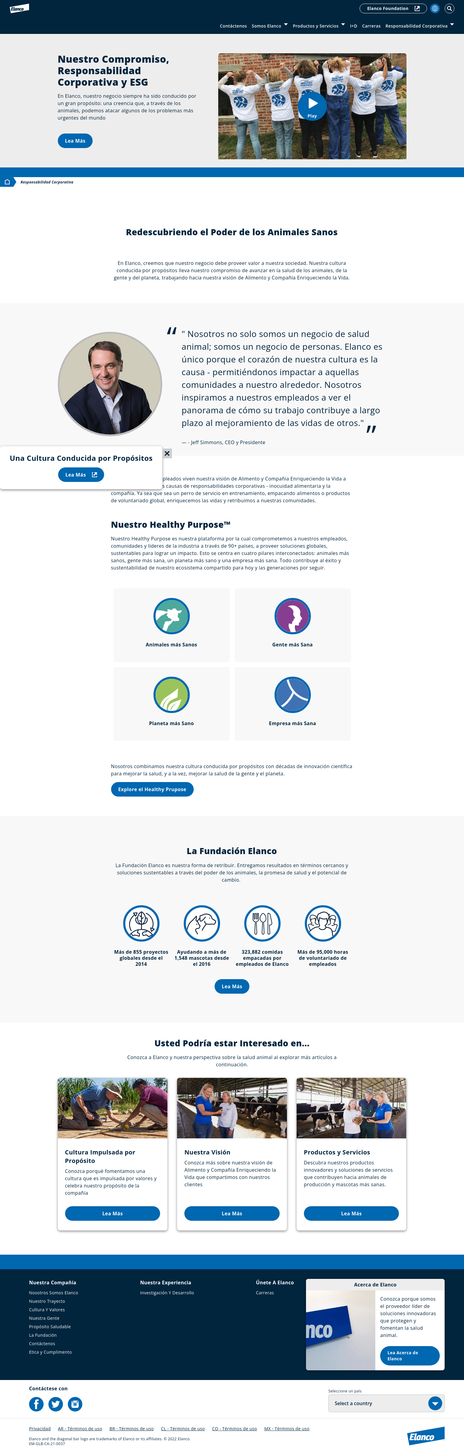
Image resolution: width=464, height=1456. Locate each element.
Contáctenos (233, 26)
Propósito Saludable (50, 1326)
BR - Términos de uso (132, 1428)
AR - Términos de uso (80, 1428)
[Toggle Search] (449, 8)
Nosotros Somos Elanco (53, 1293)
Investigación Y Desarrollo (167, 1293)
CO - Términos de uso (234, 1428)
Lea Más (75, 140)
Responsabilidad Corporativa (417, 26)
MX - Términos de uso (286, 1428)
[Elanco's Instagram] (75, 1404)
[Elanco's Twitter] (55, 1404)
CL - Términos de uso (183, 1428)
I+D (353, 26)
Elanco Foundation (393, 8)
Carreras (371, 26)
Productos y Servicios (315, 26)
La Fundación (43, 1335)
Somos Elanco (266, 26)
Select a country (353, 1403)
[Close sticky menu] (167, 453)
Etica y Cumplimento (50, 1352)
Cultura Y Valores (47, 1309)
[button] (312, 106)
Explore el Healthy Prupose (152, 789)
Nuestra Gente (44, 1318)
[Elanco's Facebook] (36, 1404)
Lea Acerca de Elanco (402, 1356)
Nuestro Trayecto (47, 1301)
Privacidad (40, 1428)
